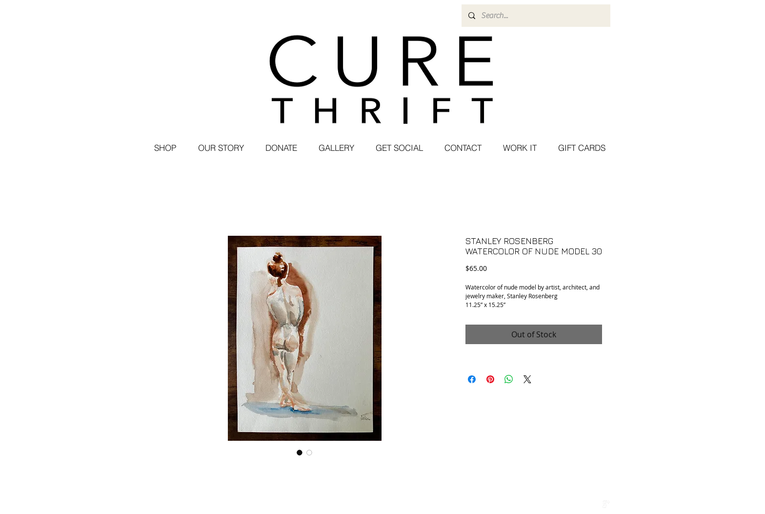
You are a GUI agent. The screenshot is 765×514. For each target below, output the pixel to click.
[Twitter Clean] (596, 504)
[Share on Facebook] (472, 379)
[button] (398, 148)
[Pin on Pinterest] (490, 379)
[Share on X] (527, 379)
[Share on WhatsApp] (509, 379)
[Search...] (535, 15)
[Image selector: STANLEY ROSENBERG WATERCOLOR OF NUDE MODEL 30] (299, 452)
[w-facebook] (585, 504)
